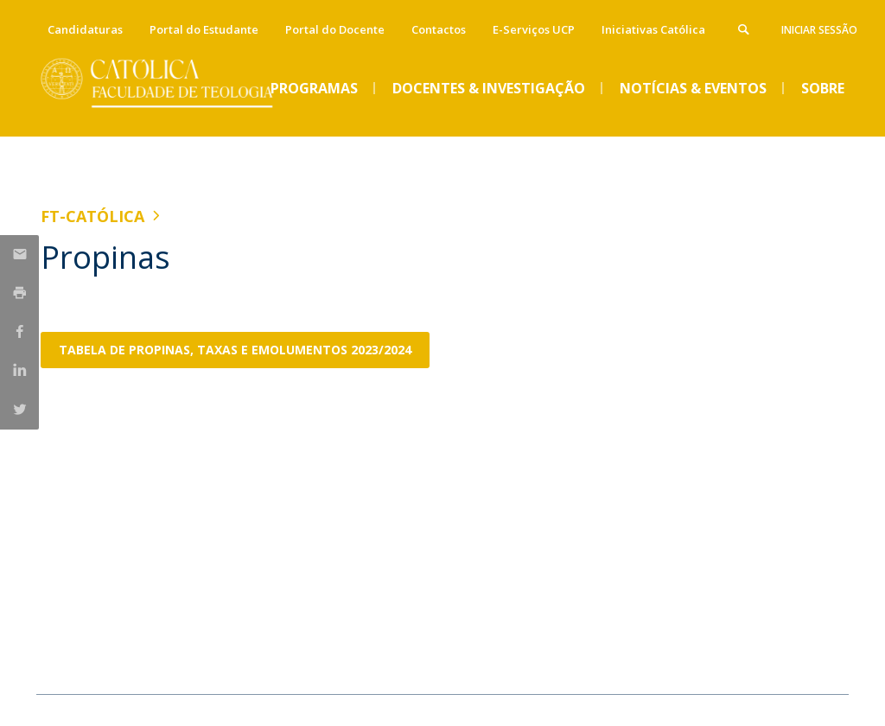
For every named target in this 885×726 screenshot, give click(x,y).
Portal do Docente (335, 29)
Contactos (438, 29)
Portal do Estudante (204, 29)
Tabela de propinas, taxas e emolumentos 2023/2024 (235, 349)
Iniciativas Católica (653, 29)
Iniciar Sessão (819, 29)
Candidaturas (85, 29)
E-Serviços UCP (534, 29)
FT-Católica (92, 216)
